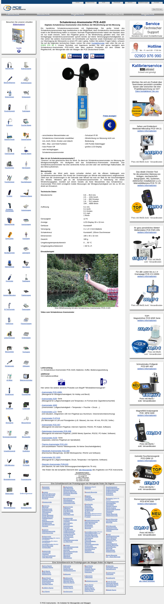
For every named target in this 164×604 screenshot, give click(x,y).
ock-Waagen (46, 571)
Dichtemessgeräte (47, 509)
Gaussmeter (45, 554)
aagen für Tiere (111, 581)
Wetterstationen (110, 550)
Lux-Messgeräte (68, 541)
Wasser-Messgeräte (111, 537)
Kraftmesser (66, 513)
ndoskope (45, 529)
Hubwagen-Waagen (69, 582)
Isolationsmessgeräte (69, 503)
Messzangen (66, 554)
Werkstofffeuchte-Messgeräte (111, 547)
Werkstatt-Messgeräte (112, 545)
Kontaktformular (98, 43)
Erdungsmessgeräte (47, 533)
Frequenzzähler (46, 547)
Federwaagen (67, 566)
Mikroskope (66, 556)
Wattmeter (109, 542)
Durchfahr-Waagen (47, 584)
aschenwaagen (110, 572)
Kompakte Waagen (90, 569)
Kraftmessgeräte (89, 570)
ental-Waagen (46, 578)
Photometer (88, 513)
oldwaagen (67, 574)
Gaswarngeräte (46, 552)
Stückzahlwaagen (111, 569)
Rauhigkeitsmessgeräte (91, 522)
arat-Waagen (89, 566)
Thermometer (110, 511)
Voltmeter (108, 530)
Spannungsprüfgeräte (91, 547)
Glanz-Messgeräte (47, 557)
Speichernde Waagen (112, 567)
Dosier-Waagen (46, 582)
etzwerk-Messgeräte (91, 492)
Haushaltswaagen (68, 579)
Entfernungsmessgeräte (48, 531)
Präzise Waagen (89, 591)
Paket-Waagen (89, 586)
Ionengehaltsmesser (69, 501)
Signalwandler (89, 546)
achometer (109, 498)
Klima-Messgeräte (68, 514)
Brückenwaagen (46, 574)
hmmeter (88, 496)
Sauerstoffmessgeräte (91, 533)
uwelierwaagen (68, 591)
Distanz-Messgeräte (47, 516)
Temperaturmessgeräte (112, 501)
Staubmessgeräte (89, 552)
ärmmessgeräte (68, 518)
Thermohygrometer (111, 506)
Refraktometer (89, 525)
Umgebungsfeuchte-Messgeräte (111, 521)
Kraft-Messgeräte (68, 511)
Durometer (45, 526)
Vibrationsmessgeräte (112, 529)
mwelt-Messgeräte (111, 519)
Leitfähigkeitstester (68, 532)
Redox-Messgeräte (90, 523)
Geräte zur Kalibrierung (49, 556)
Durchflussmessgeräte (48, 524)
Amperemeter (46, 488)
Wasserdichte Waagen (112, 584)
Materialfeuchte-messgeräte (68, 549)
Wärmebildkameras (111, 544)
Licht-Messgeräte (68, 535)
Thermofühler (110, 504)
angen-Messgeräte (111, 555)
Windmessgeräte (110, 551)
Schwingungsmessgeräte (92, 544)
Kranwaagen (88, 572)
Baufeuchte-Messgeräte (48, 494)
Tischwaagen (109, 574)
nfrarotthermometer (69, 498)
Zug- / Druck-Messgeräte (113, 557)
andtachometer (68, 487)
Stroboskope (109, 493)
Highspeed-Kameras (69, 490)
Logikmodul (26, 408)
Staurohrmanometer (111, 487)
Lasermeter (66, 521)
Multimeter (88, 487)
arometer (45, 492)
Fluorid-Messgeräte (47, 546)
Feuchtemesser (46, 541)
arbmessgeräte (46, 536)
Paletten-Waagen (89, 588)
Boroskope (45, 498)
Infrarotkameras (67, 500)
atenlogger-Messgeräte (46, 506)
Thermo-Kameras (111, 508)
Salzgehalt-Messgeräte (91, 535)
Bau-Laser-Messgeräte (48, 495)
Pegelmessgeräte (89, 509)
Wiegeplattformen (111, 586)
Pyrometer (88, 516)
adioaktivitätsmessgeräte (92, 520)
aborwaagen (88, 576)
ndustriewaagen (68, 586)
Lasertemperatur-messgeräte (68, 526)
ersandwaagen (110, 578)
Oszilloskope (88, 497)
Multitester (88, 488)
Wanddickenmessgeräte (112, 536)
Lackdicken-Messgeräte (70, 520)
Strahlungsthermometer (112, 488)
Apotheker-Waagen (47, 567)
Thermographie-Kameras (113, 509)
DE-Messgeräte (111, 526)
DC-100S (56, 457)
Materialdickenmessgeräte (70, 547)
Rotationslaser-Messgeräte (89, 527)
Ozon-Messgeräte (90, 499)
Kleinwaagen (88, 567)
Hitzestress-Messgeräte (70, 491)
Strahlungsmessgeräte (112, 490)
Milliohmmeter (67, 558)
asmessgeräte (46, 551)
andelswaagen (67, 578)
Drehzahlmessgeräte (48, 521)
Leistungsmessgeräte (69, 534)
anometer (66, 545)
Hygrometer (66, 494)
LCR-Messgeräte (68, 529)
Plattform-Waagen (90, 589)
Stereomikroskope (90, 549)
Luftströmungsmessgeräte (70, 540)
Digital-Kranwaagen (48, 581)
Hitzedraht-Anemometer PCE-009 (55, 451)
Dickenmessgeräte (47, 510)
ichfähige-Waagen (47, 588)
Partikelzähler (89, 507)
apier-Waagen (89, 584)
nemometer (45, 487)
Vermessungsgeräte (111, 527)
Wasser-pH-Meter (111, 539)
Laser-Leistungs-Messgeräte (68, 523)
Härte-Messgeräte (68, 488)
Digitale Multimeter (47, 515)
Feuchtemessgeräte (47, 538)
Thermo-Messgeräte (111, 514)
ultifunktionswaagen (91, 581)
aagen (108, 534)
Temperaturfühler (111, 503)
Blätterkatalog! (19, 24)
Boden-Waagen (46, 572)
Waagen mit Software (112, 583)
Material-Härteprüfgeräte (70, 551)
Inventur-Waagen (68, 588)
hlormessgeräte (47, 502)
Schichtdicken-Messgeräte (89, 538)
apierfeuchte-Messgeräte (89, 505)
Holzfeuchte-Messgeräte (70, 493)
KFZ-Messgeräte (68, 510)
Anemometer (47, 457)
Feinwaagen (66, 567)
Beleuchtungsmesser (48, 497)
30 (56, 438)
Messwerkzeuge (67, 553)
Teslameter (109, 512)
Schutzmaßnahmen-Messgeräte (90, 542)
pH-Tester (87, 512)
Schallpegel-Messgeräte (91, 536)
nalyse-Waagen (47, 566)
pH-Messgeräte (89, 510)
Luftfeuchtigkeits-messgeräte (68, 537)
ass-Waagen (46, 591)
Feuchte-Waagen (68, 569)
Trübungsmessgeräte (112, 515)
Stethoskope (88, 550)
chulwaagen (109, 566)
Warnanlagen (110, 540)
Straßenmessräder (111, 491)
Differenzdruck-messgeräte (46, 512)
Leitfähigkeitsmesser (69, 530)
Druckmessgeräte (47, 523)
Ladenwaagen (89, 577)
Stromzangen (109, 494)
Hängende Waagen (68, 581)
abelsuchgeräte (68, 507)
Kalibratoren (67, 508)
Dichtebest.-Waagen (48, 579)
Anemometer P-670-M (51, 418)
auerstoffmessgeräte (91, 532)
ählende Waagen (111, 590)
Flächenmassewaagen (69, 570)
